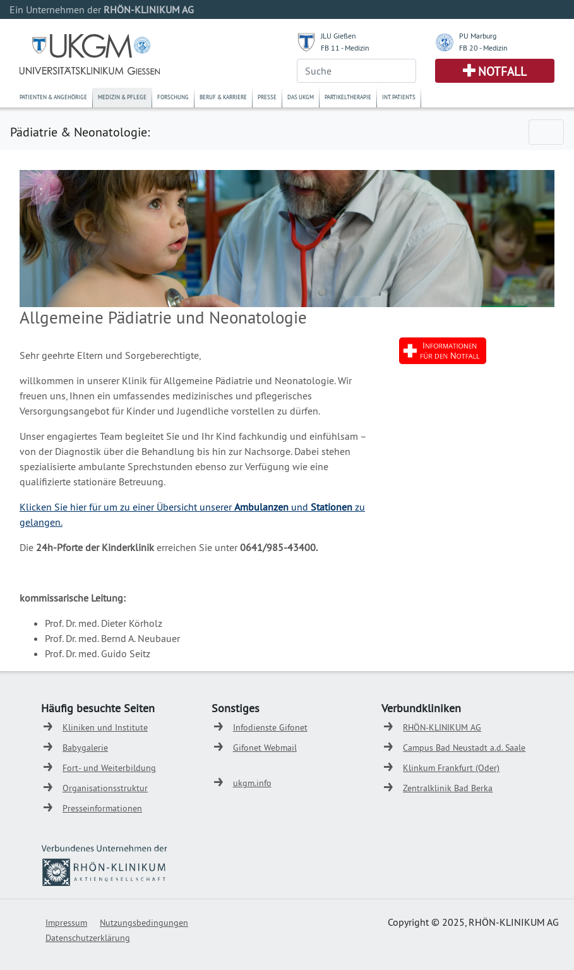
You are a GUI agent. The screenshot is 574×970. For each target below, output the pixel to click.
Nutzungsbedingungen (144, 922)
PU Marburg (477, 35)
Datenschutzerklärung (87, 937)
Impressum (66, 922)
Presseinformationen (102, 808)
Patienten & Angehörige (53, 97)
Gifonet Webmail (265, 747)
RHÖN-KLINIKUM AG (442, 727)
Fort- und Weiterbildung (109, 767)
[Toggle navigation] (546, 132)
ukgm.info (252, 783)
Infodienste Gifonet (270, 727)
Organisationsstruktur (105, 788)
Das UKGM (300, 97)
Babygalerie (85, 747)
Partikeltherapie (348, 97)
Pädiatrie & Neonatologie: (80, 132)
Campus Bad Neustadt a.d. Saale (464, 747)
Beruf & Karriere (223, 97)
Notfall (502, 71)
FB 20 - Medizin (483, 47)
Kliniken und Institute (105, 727)
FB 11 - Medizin (345, 47)
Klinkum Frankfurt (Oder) (451, 767)
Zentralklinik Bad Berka (448, 788)
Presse (267, 97)
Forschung (173, 97)
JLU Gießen (338, 35)
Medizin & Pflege (122, 97)
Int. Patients (399, 97)
